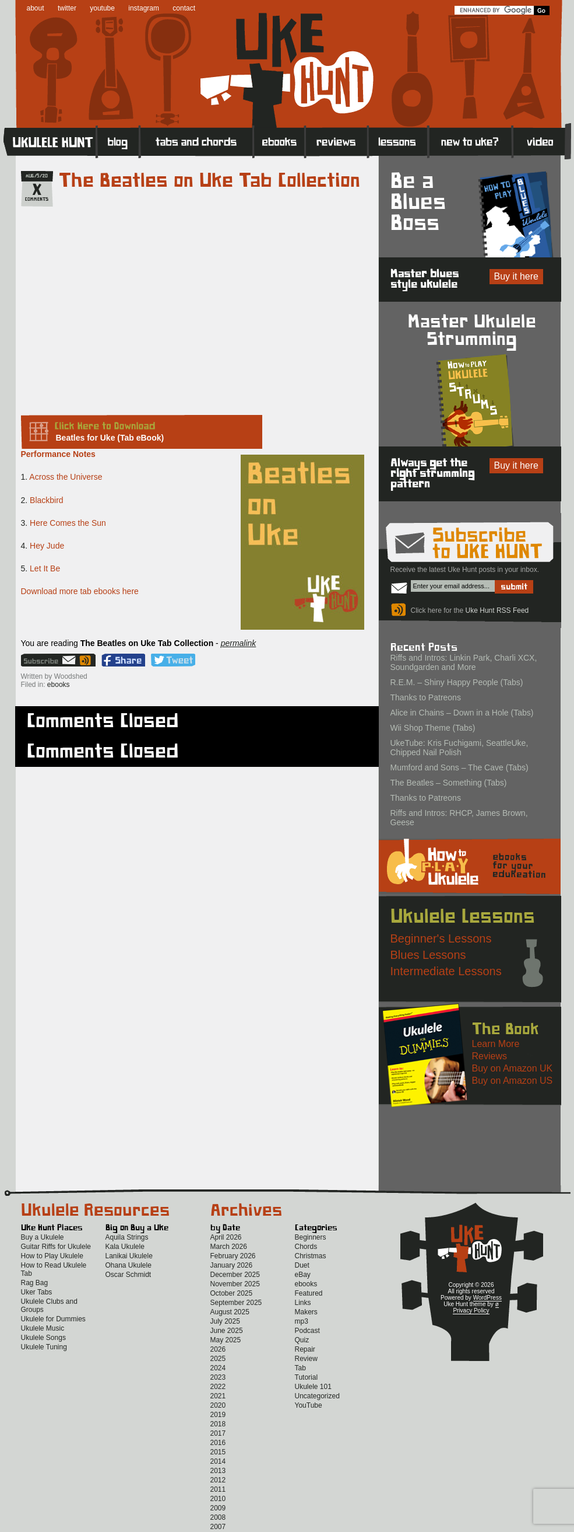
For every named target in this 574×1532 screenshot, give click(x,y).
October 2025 (231, 1293)
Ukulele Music (43, 1328)
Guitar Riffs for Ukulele (56, 1247)
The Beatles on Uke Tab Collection (209, 181)
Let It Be (45, 568)
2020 (218, 1405)
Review (306, 1359)
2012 (218, 1480)
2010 (218, 1499)
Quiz (302, 1340)
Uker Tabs (36, 1292)
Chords (306, 1247)
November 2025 (235, 1284)
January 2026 (231, 1265)
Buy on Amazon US (512, 1081)
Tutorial (306, 1377)
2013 (218, 1471)
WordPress (487, 1297)
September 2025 (236, 1303)
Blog (118, 141)
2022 (218, 1387)
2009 (218, 1508)
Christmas (310, 1256)
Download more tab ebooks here (80, 591)
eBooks (279, 141)
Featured (309, 1293)
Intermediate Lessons (446, 971)
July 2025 (225, 1321)
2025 (218, 1359)
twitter (67, 8)
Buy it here (516, 276)
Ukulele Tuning (44, 1347)
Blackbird (47, 500)
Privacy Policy (471, 1310)
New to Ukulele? (470, 141)
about (35, 8)
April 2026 (226, 1237)
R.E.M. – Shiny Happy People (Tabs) (456, 682)
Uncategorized (317, 1396)
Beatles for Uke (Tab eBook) (110, 437)
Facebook (123, 660)
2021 (218, 1396)
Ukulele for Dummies (53, 1319)
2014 (218, 1461)
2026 (218, 1349)
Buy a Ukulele (42, 1237)
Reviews (336, 141)
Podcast (307, 1331)
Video (541, 141)
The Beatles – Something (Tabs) (448, 782)
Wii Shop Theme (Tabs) (433, 727)
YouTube (308, 1405)
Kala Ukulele (125, 1247)
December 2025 (235, 1275)
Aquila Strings (127, 1237)
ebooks (58, 684)
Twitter (173, 660)
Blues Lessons (428, 954)
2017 (218, 1433)
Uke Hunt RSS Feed (87, 660)
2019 (218, 1415)
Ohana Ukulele (128, 1265)
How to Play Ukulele (52, 1256)
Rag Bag (34, 1283)
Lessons (398, 141)
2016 (218, 1443)
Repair (305, 1349)
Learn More (496, 1044)
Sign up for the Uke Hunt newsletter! (49, 660)
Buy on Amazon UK (512, 1068)
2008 (218, 1517)
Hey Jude (47, 545)
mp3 (301, 1321)
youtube (102, 8)
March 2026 (228, 1247)
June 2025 (226, 1331)
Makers (306, 1312)
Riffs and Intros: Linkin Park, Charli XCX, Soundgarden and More (463, 662)
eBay (303, 1275)
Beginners (310, 1237)
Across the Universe (65, 476)
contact (183, 8)
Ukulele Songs (43, 1338)
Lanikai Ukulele (129, 1256)
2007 (218, 1527)
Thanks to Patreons (425, 697)
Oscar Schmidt (128, 1275)
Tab (300, 1368)
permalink (238, 643)
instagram (143, 8)
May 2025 (225, 1340)
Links (303, 1303)
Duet (302, 1265)
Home (50, 141)
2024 (218, 1368)
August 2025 (229, 1312)
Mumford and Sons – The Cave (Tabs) (459, 767)
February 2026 (233, 1256)
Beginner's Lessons (441, 938)
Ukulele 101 (313, 1387)
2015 (218, 1452)
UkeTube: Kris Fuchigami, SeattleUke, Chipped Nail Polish (459, 747)
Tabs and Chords (196, 141)
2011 (218, 1489)
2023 (218, 1377)
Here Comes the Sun (68, 523)
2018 (218, 1424)
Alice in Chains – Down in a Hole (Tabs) (462, 712)
